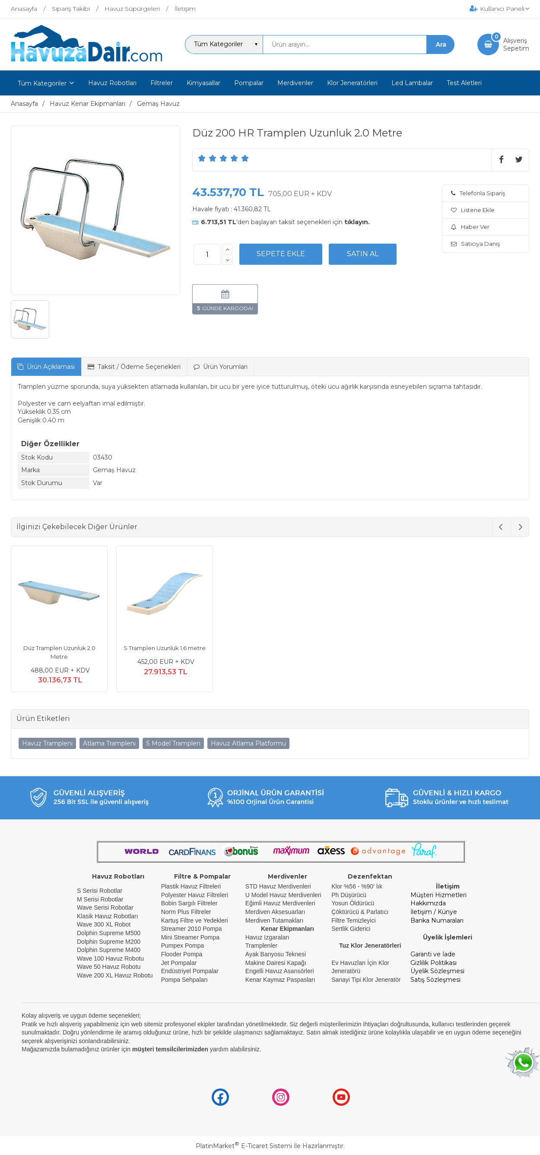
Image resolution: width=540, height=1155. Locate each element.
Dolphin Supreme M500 (108, 933)
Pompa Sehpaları (184, 979)
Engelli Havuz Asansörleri (279, 971)
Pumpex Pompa (182, 945)
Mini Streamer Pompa (190, 937)
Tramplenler (261, 945)
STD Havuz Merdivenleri (278, 886)
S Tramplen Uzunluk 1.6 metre (165, 647)
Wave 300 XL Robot (103, 924)
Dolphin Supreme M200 (109, 941)
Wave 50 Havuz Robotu (109, 966)
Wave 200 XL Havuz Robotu (116, 975)
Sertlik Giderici (350, 928)
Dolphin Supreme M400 (108, 949)
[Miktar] (207, 254)
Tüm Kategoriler (42, 83)
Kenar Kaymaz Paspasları (280, 979)
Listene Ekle (473, 209)
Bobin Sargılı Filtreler (189, 903)
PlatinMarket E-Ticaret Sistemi (244, 1146)
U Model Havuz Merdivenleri (283, 895)
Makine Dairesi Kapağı (275, 962)
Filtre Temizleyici (353, 920)
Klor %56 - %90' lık (356, 886)
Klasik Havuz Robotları (107, 916)
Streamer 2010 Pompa (191, 928)
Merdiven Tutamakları (274, 920)
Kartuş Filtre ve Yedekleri (194, 920)
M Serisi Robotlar (100, 899)
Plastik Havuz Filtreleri (191, 886)
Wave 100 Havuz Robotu (111, 958)
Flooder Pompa (182, 954)
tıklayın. (357, 222)
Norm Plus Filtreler (186, 911)
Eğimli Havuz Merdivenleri (280, 903)
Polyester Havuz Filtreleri (195, 895)
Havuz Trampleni (47, 743)
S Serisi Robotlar (99, 890)
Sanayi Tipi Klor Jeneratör (365, 979)
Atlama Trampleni (109, 743)
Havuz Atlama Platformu (248, 743)
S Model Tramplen (173, 743)
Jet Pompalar (179, 962)
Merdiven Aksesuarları (275, 911)
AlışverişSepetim (516, 44)
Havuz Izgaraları (267, 937)
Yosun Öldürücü (352, 903)
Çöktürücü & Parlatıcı (359, 911)
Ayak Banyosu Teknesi (275, 954)
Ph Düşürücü (348, 895)
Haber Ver (470, 226)
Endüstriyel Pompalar (190, 971)
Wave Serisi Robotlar (105, 907)
